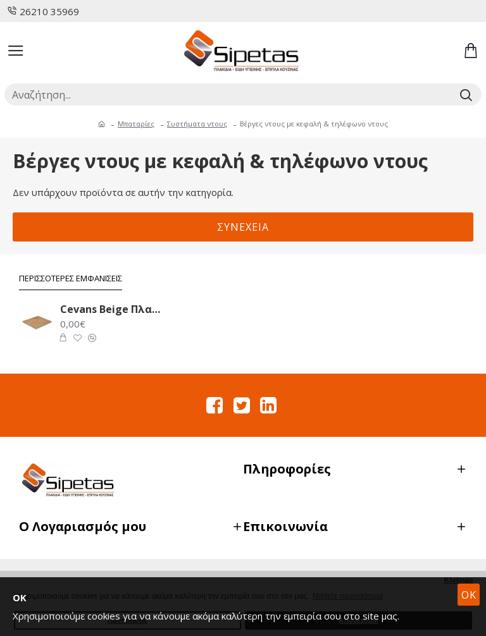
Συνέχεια (243, 227)
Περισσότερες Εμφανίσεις (70, 278)
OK (469, 595)
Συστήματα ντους (197, 123)
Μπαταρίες (136, 123)
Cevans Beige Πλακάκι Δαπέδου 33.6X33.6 (112, 309)
